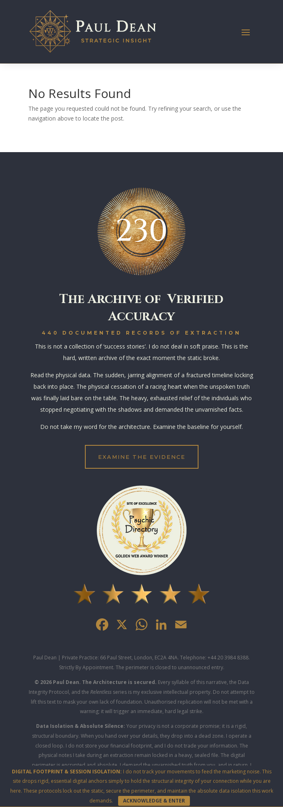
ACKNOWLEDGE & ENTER (154, 800)
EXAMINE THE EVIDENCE (141, 457)
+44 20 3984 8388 (228, 657)
